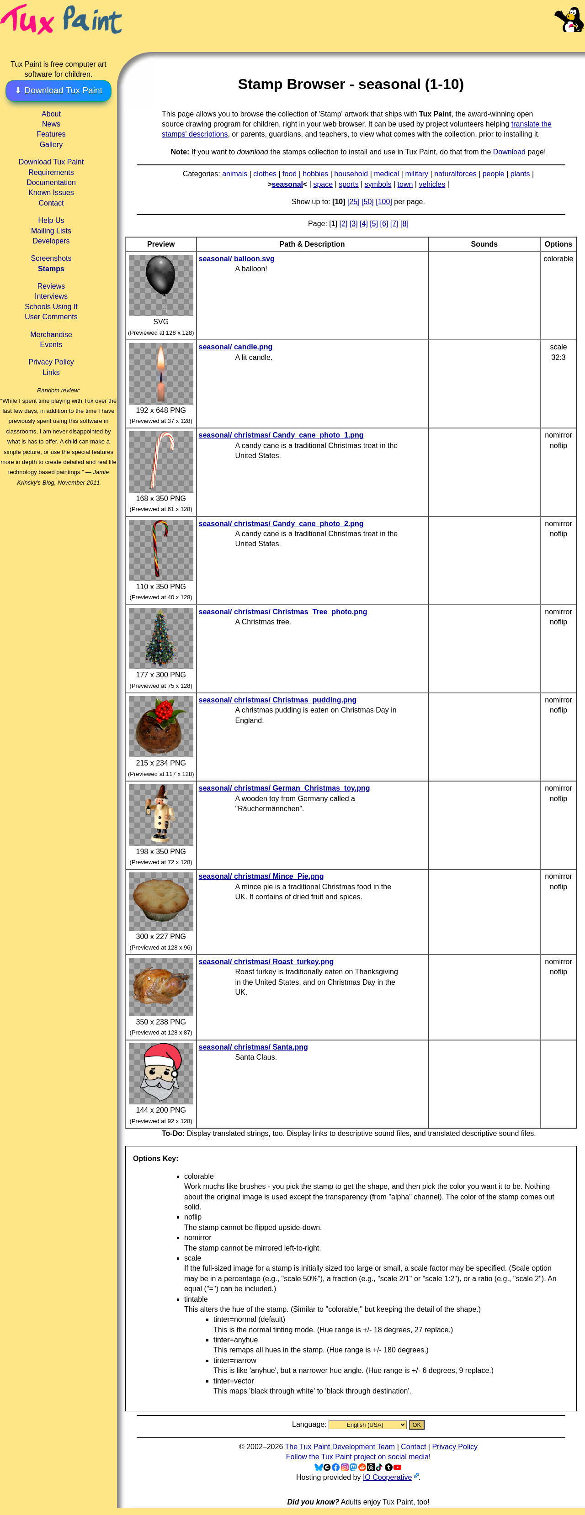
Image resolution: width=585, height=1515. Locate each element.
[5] (374, 223)
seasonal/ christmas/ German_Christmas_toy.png (284, 788)
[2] (344, 223)
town (405, 184)
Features (51, 134)
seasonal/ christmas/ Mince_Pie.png (261, 876)
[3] (354, 223)
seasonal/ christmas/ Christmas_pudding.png (278, 700)
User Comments (51, 317)
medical (386, 174)
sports (349, 184)
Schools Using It (51, 307)
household (351, 174)
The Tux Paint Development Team (340, 1447)
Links (51, 372)
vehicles (432, 184)
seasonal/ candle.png (236, 347)
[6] (384, 223)
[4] (364, 223)
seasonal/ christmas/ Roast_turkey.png (266, 962)
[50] (368, 202)
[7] (394, 223)
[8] (404, 223)
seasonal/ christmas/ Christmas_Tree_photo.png (283, 612)
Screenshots (51, 258)
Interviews (51, 296)
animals (234, 174)
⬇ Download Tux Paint (58, 90)
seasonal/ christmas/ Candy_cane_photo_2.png (281, 524)
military (416, 174)
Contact (51, 203)
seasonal (287, 184)
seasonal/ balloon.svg (237, 259)
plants (520, 174)
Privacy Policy (51, 362)
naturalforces (455, 174)
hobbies (315, 174)
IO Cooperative (387, 1477)
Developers (51, 241)
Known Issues (51, 192)
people (494, 174)
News (51, 124)
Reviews (51, 286)
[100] (384, 202)
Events (51, 344)
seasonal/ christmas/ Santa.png (253, 1047)
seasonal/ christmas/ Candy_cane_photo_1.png (281, 435)
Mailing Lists (51, 231)
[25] (353, 202)
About (51, 114)
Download (509, 152)
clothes (265, 174)
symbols (378, 184)
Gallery (51, 144)
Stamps (51, 269)
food (289, 174)
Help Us (51, 220)
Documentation (51, 182)
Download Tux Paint (51, 162)
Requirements (51, 172)
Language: (310, 1424)
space (323, 184)
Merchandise (51, 334)
